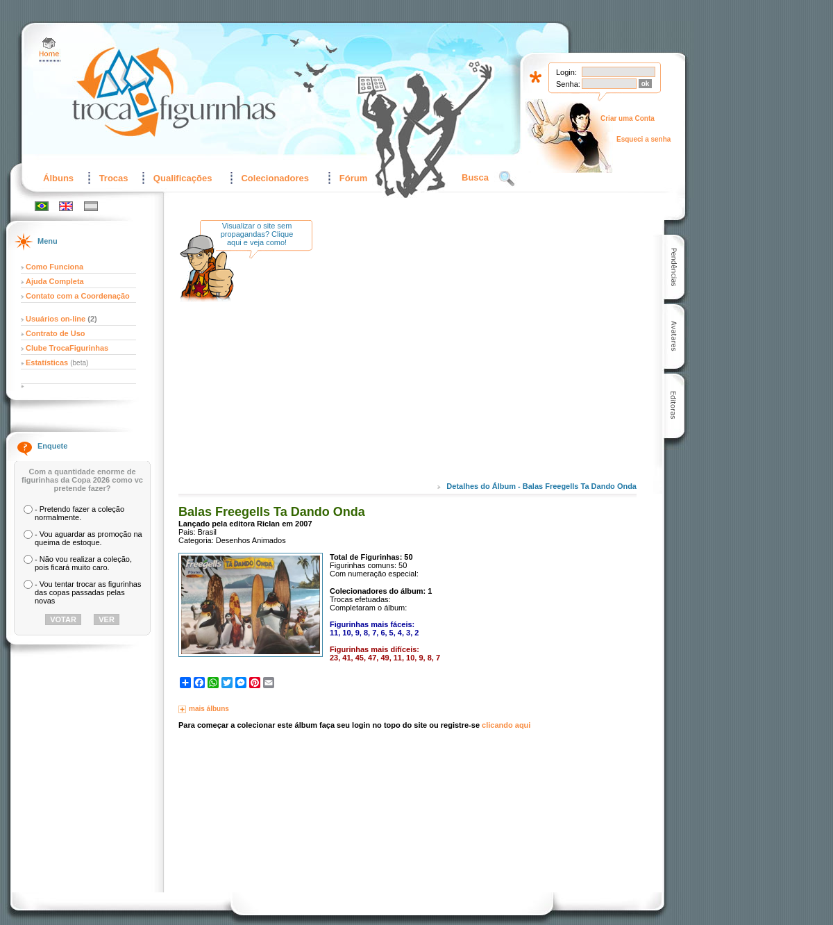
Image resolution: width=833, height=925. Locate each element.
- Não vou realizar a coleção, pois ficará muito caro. (83, 563)
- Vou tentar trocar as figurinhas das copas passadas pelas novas (88, 592)
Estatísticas (48, 362)
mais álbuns (209, 708)
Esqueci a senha (643, 139)
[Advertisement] (439, 360)
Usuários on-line (55, 319)
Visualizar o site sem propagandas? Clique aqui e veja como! (257, 234)
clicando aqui (506, 725)
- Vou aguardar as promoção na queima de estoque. (88, 538)
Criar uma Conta (627, 118)
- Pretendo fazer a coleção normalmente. (79, 513)
